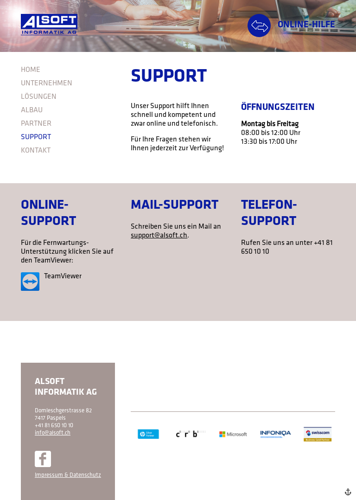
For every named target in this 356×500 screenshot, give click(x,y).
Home (30, 70)
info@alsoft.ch (52, 433)
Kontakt (36, 150)
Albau (32, 110)
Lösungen (39, 97)
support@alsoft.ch (159, 235)
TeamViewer (63, 276)
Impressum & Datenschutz (68, 475)
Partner (36, 124)
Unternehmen (46, 83)
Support (36, 137)
